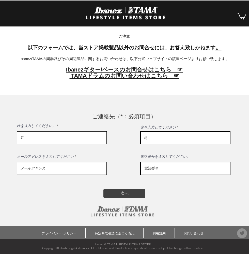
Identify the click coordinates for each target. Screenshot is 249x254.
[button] (241, 15)
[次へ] (124, 193)
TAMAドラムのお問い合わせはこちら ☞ (124, 76)
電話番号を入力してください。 (165, 156)
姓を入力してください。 (36, 126)
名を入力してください (158, 127)
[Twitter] (242, 233)
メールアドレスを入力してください (45, 156)
